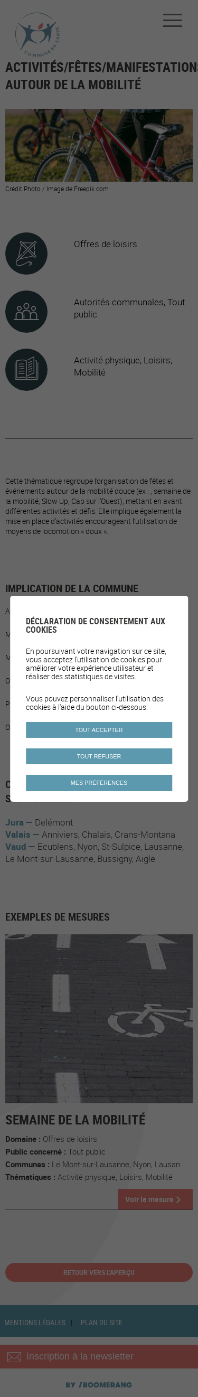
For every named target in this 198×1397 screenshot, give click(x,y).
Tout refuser (99, 756)
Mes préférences (99, 783)
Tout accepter (98, 730)
